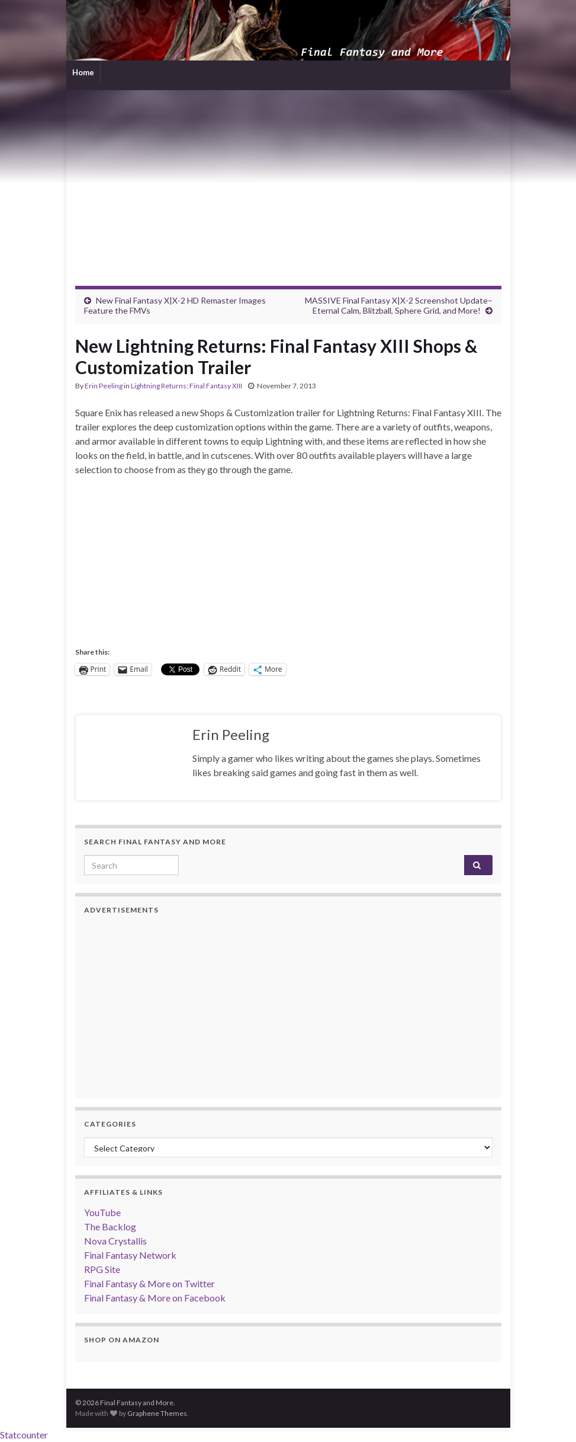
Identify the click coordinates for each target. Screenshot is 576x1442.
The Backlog (110, 1226)
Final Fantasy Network (130, 1255)
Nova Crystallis (115, 1240)
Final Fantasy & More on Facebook (155, 1297)
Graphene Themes (157, 1413)
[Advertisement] (288, 179)
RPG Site (102, 1269)
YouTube (102, 1212)
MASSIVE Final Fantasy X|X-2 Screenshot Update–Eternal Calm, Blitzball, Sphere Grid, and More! (399, 305)
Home (83, 72)
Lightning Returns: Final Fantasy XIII (186, 385)
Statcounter (24, 1434)
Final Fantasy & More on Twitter (149, 1283)
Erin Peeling (104, 385)
